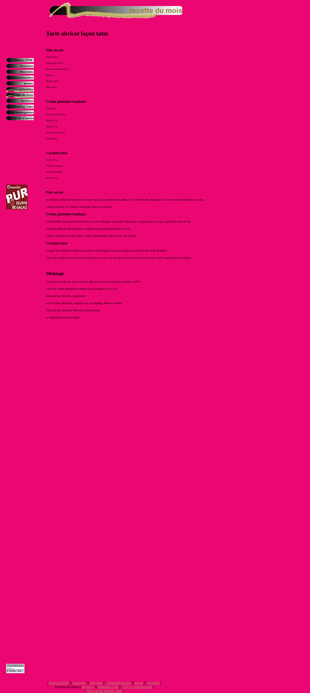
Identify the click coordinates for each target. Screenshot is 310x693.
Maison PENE (58, 683)
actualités (153, 683)
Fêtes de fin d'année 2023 (104, 691)
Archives (88, 687)
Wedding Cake (108, 687)
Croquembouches (118, 683)
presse (138, 683)
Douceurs (79, 683)
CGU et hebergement (137, 687)
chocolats (96, 683)
